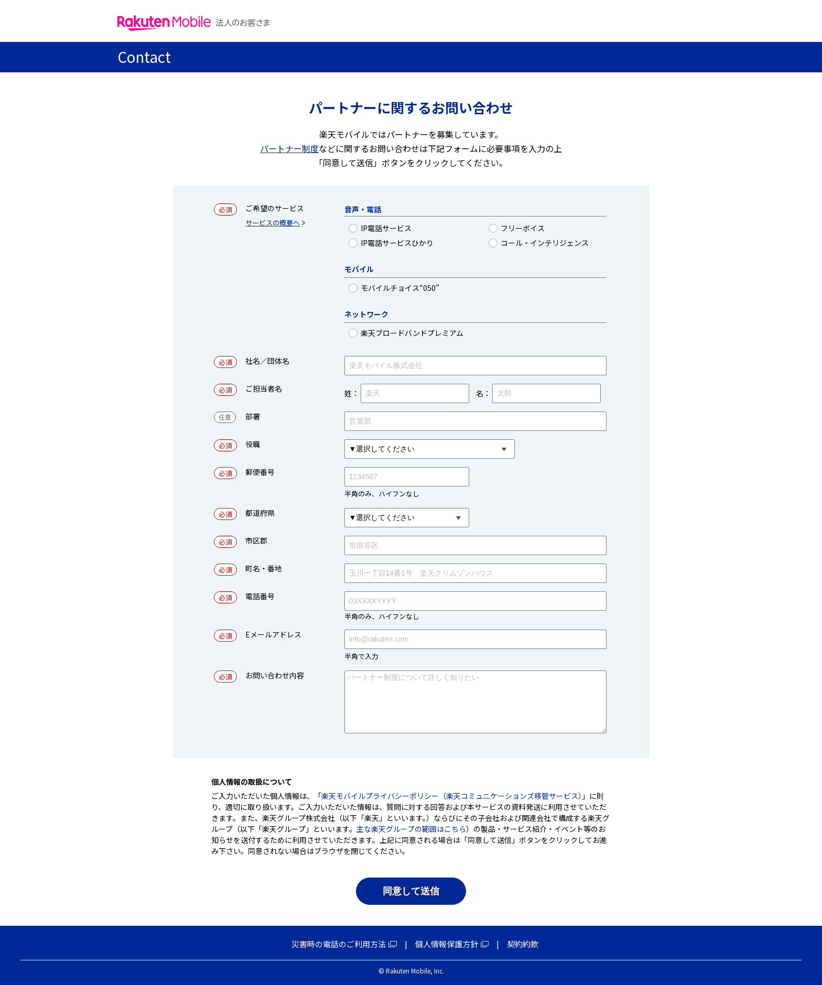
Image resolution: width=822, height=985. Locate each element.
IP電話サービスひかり (425, 242)
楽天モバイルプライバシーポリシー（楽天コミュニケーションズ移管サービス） (451, 796)
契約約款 (522, 943)
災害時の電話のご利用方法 (338, 943)
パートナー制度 (289, 148)
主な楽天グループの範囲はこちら (411, 829)
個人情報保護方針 (446, 943)
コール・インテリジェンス (554, 242)
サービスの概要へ (272, 223)
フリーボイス (554, 228)
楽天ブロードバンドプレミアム (425, 333)
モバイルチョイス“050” (425, 288)
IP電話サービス (425, 228)
